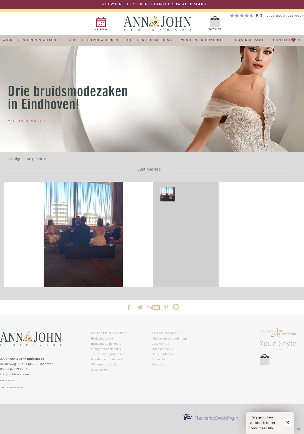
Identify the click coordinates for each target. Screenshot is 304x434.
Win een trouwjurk (104, 364)
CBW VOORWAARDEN (11, 387)
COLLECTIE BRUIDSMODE (109, 333)
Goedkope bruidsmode (107, 359)
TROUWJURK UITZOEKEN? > (153, 4)
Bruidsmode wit (102, 338)
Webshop (158, 364)
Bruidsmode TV (163, 349)
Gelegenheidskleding (106, 349)
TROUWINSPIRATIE (165, 333)
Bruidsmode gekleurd (106, 343)
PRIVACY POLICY (9, 380)
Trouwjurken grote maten (108, 354)
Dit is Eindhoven (163, 354)
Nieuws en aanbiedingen (169, 338)
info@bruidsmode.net (15, 374)
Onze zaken (99, 369)
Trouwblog (159, 359)
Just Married (160, 343)
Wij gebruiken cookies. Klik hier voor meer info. (262, 422)
